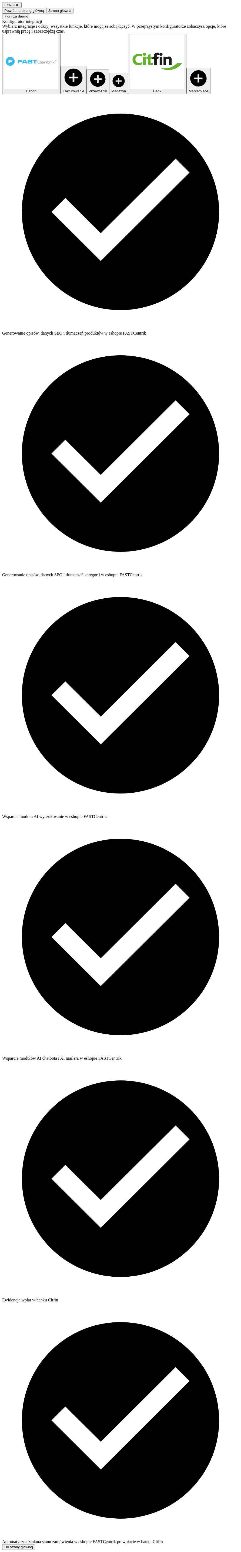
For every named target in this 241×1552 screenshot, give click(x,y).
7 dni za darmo (16, 16)
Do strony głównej (18, 1547)
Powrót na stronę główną (24, 11)
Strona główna (59, 11)
